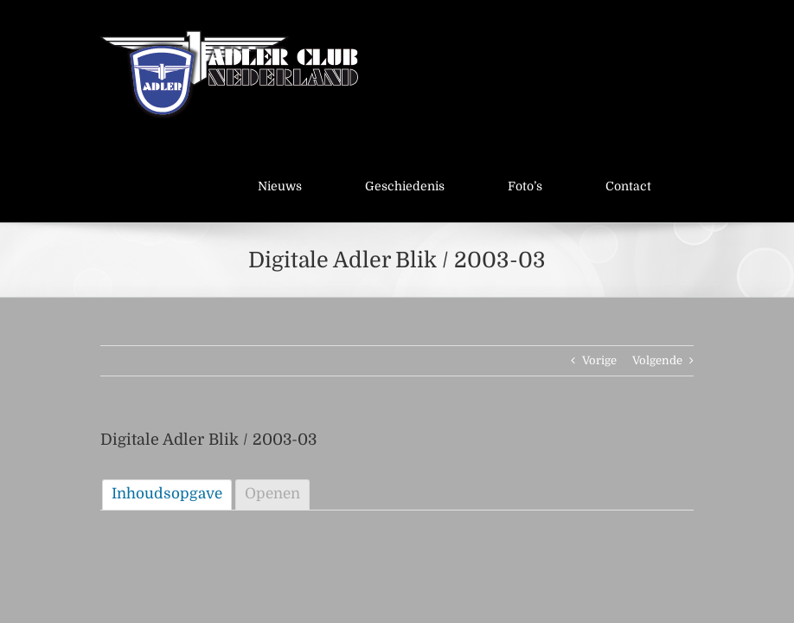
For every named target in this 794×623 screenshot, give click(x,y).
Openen (272, 493)
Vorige (599, 360)
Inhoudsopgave (167, 493)
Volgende (657, 360)
